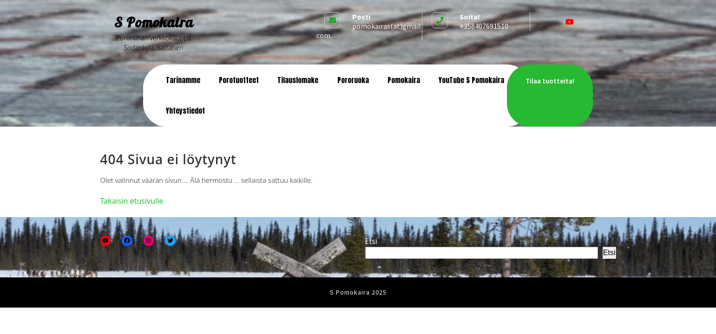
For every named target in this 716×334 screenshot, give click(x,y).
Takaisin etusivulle (132, 201)
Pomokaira (404, 80)
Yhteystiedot (185, 110)
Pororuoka (353, 80)
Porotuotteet (239, 80)
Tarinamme (183, 80)
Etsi (371, 241)
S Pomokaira (153, 22)
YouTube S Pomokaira (471, 80)
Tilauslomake (297, 80)
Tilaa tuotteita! (550, 81)
